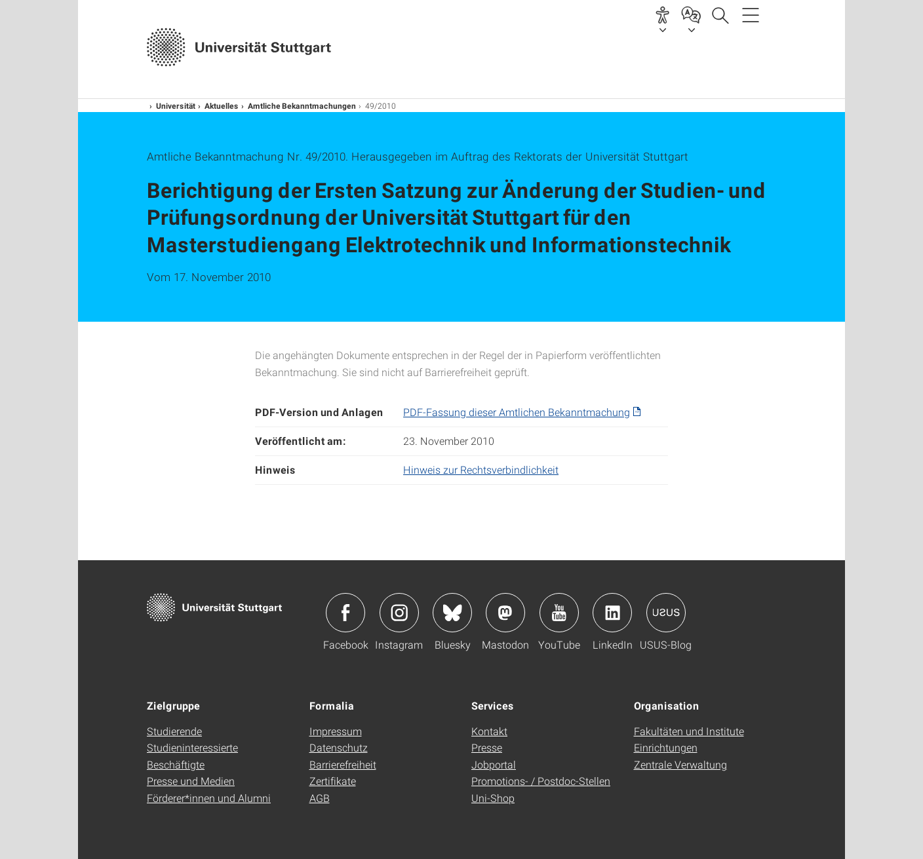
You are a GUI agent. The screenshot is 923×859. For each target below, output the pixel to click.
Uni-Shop (493, 798)
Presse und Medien (191, 781)
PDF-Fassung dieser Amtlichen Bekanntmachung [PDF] (516, 412)
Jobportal (493, 764)
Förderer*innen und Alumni (209, 798)
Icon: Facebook (345, 612)
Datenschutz (338, 747)
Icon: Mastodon (505, 612)
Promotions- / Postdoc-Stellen (540, 781)
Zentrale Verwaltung (680, 764)
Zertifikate (332, 781)
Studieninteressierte (192, 747)
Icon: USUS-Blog (666, 612)
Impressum (335, 731)
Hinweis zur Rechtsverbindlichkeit (481, 469)
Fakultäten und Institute (689, 731)
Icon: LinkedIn (612, 612)
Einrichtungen (665, 747)
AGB (319, 798)
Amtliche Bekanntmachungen (302, 105)
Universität (175, 105)
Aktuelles (222, 105)
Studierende (174, 731)
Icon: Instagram (399, 612)
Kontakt (489, 731)
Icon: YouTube (559, 612)
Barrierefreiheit (342, 764)
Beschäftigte (176, 764)
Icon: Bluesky (452, 612)
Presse (486, 747)
